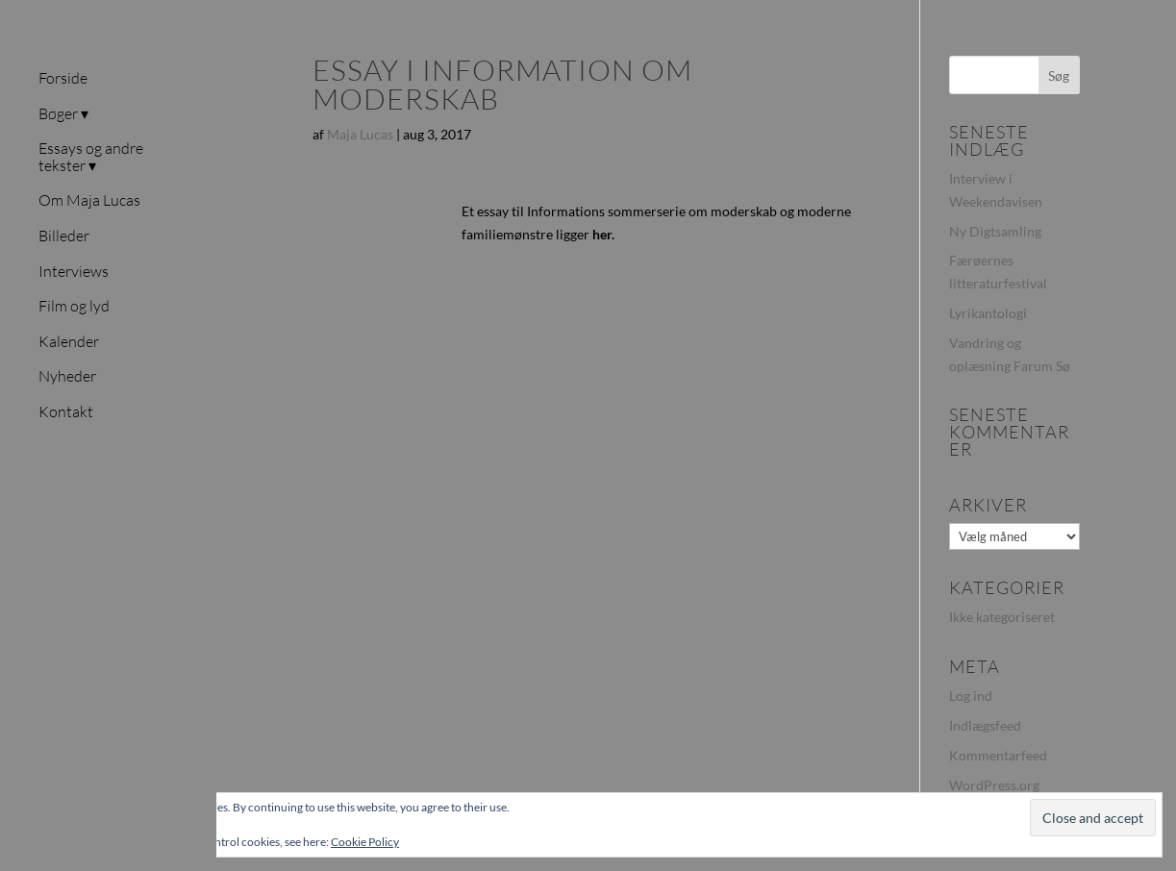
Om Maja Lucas (89, 201)
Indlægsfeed (985, 725)
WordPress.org (994, 785)
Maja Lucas (360, 134)
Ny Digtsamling (995, 231)
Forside (63, 78)
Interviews (73, 272)
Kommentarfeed (998, 755)
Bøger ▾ (63, 114)
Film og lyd (74, 306)
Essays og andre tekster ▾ (90, 157)
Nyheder (67, 377)
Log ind (970, 695)
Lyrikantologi (988, 313)
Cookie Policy (365, 841)
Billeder (63, 236)
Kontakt (65, 412)
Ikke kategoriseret (1002, 617)
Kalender (68, 342)
